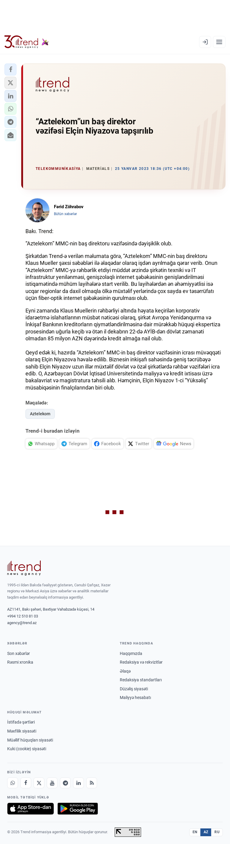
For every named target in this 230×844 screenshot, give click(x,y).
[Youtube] (52, 782)
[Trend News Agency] (24, 568)
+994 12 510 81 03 (22, 616)
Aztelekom (40, 413)
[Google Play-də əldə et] (78, 809)
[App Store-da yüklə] (30, 809)
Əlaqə (125, 671)
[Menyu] (219, 42)
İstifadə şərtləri (21, 722)
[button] (10, 69)
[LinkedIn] (78, 782)
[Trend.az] (26, 42)
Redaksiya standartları (141, 679)
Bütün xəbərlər (65, 214)
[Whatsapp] (12, 782)
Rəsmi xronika (20, 662)
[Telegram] (65, 782)
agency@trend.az (22, 622)
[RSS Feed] (91, 782)
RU (217, 832)
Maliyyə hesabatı (135, 697)
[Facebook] (25, 782)
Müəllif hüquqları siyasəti (30, 740)
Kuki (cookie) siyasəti (26, 748)
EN (195, 832)
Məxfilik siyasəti (21, 731)
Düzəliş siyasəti (134, 688)
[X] (39, 782)
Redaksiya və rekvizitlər (141, 662)
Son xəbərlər (18, 653)
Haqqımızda (131, 653)
